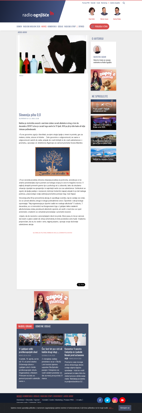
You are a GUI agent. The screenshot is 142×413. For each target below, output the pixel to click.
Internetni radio (22, 402)
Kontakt (93, 3)
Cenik (98, 3)
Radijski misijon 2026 (31, 26)
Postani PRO (86, 3)
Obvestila (29, 400)
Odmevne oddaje (43, 326)
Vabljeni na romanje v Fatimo (103, 159)
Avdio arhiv (22, 32)
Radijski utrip (70, 26)
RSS (39, 402)
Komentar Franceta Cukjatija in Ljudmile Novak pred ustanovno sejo (74, 353)
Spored (81, 26)
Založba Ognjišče (115, 3)
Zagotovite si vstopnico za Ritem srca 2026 (102, 125)
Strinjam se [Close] (125, 408)
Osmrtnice (20, 400)
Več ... (111, 408)
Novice (44, 26)
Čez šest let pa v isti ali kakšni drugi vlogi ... (52, 350)
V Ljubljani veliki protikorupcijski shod (28, 350)
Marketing (104, 3)
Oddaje (60, 26)
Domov (19, 26)
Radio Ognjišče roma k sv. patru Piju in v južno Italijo (102, 141)
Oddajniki (32, 402)
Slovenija (23, 118)
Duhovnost (57, 396)
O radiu (79, 400)
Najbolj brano (25, 326)
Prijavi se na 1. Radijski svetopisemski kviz (101, 109)
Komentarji (52, 26)
